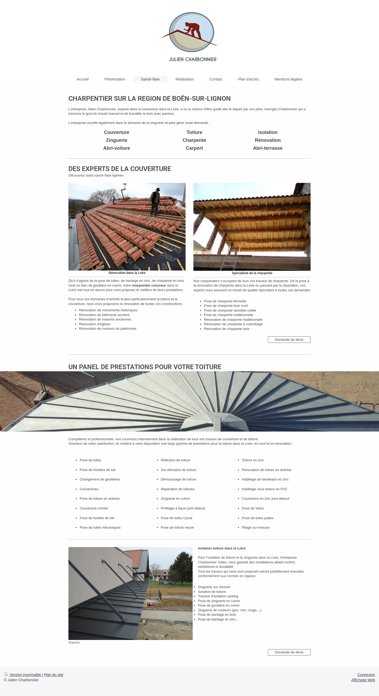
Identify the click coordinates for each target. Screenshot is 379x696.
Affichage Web (363, 680)
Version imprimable (23, 675)
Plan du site (53, 675)
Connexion (366, 675)
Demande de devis (289, 340)
